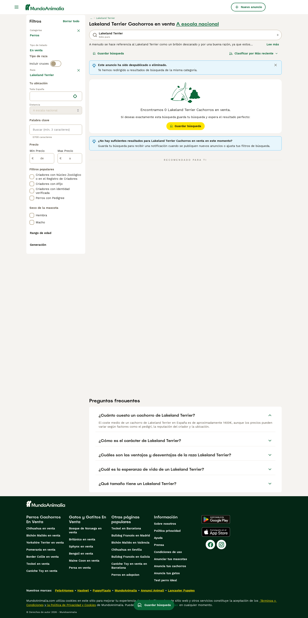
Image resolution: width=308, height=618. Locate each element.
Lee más (273, 44)
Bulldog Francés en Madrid (130, 535)
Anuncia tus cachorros (170, 566)
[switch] (55, 82)
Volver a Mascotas (44, 30)
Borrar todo (71, 21)
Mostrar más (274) (65, 182)
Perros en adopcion (125, 575)
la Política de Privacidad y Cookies (71, 605)
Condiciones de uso (168, 552)
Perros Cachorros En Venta (43, 519)
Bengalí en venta (81, 553)
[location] (56, 204)
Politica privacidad (167, 531)
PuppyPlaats (102, 590)
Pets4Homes (64, 590)
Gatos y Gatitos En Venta (87, 519)
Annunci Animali (152, 590)
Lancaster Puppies (181, 590)
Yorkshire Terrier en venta (45, 542)
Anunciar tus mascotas (170, 559)
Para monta (41, 67)
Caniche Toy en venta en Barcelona (129, 565)
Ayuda (158, 538)
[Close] (275, 65)
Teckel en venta (38, 564)
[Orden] (254, 53)
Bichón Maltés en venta (43, 535)
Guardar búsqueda (108, 53)
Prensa (159, 545)
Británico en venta (82, 539)
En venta (39, 57)
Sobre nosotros (165, 523)
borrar (75, 90)
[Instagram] (221, 544)
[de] (42, 266)
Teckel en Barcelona (126, 528)
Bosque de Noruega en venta (85, 530)
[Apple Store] (216, 532)
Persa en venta (80, 567)
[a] (70, 266)
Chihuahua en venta (40, 528)
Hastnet (83, 590)
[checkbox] (32, 110)
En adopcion (63, 57)
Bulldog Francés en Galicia (130, 556)
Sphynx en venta (81, 546)
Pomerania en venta (40, 549)
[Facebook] (210, 544)
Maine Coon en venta (84, 560)
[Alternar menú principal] (16, 7)
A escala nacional (197, 24)
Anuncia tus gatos (167, 573)
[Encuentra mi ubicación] (75, 204)
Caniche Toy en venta (41, 571)
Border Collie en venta (42, 556)
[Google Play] (216, 519)
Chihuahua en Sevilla (126, 549)
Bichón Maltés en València (130, 542)
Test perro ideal (165, 580)
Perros (35, 39)
